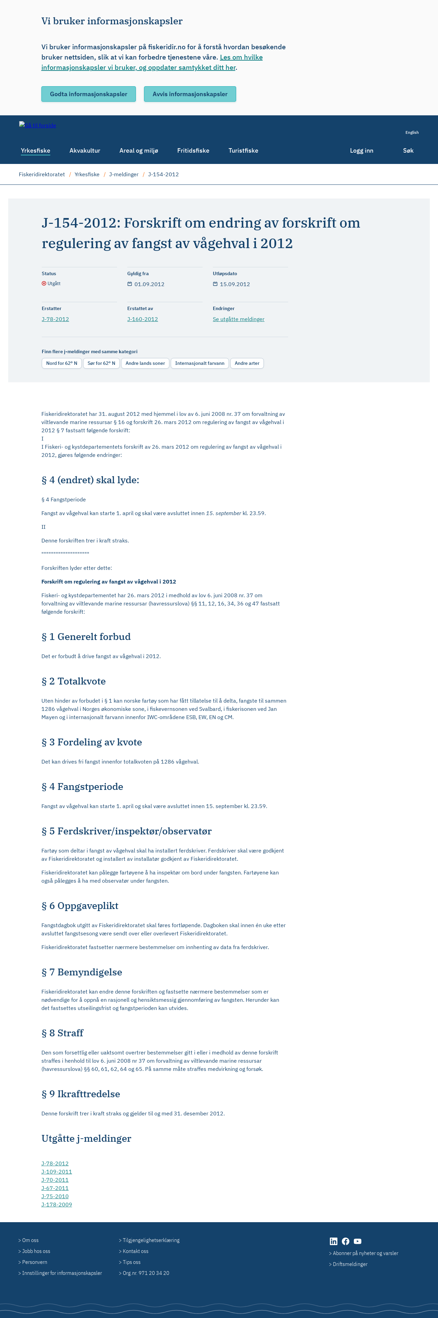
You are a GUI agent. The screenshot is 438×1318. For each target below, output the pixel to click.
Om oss (30, 1240)
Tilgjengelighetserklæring (151, 1240)
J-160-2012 (142, 319)
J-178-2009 (56, 1204)
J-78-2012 (55, 319)
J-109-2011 (56, 1171)
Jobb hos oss (36, 1250)
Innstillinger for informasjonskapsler (62, 1272)
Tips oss (132, 1261)
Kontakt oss (136, 1250)
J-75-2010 (55, 1196)
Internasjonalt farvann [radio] (199, 363)
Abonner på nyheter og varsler (365, 1253)
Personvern (34, 1261)
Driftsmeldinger (350, 1264)
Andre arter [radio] (247, 363)
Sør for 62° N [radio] (101, 363)
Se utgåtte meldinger (239, 319)
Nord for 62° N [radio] (61, 363)
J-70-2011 (55, 1179)
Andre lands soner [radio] (145, 363)
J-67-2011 (55, 1188)
